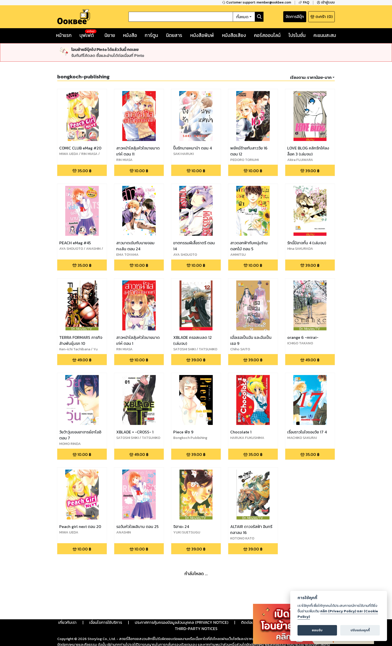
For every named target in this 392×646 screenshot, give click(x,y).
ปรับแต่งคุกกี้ (360, 630)
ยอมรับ (317, 630)
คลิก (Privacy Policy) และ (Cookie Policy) (338, 613)
